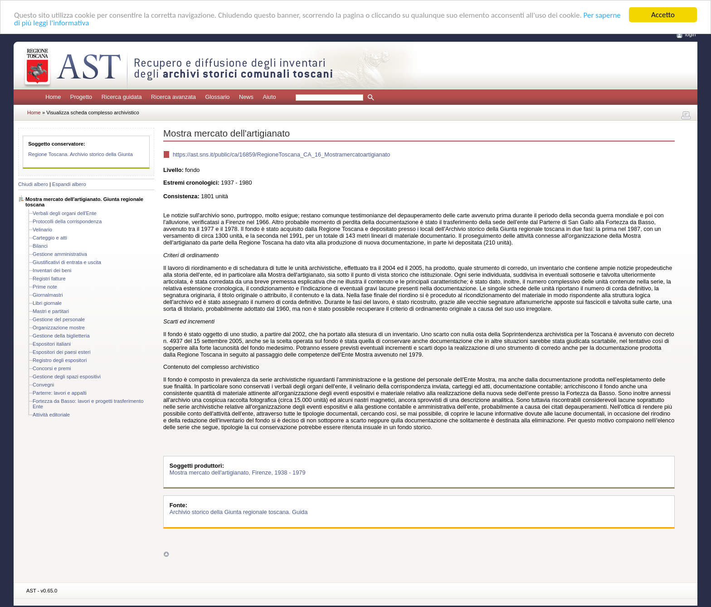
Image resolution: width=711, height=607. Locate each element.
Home (53, 96)
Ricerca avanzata (173, 96)
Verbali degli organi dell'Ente (65, 213)
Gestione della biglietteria (61, 335)
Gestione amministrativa (60, 254)
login (690, 34)
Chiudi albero (33, 184)
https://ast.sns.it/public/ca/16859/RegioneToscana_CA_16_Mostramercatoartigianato (281, 154)
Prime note (45, 286)
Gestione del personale (59, 319)
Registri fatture (49, 278)
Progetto (81, 96)
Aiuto (269, 96)
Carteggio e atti (50, 237)
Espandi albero (69, 184)
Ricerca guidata (122, 96)
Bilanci (40, 246)
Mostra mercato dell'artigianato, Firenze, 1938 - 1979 (238, 472)
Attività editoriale (51, 414)
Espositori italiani (52, 344)
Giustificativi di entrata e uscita (67, 262)
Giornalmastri (48, 295)
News (246, 96)
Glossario (217, 96)
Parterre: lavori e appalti (60, 393)
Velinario (42, 229)
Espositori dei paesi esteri (61, 352)
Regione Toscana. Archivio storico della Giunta (80, 154)
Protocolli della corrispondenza (67, 221)
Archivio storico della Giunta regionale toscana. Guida (238, 512)
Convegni (43, 384)
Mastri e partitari (51, 311)
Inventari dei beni (52, 270)
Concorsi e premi (52, 368)
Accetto (663, 15)
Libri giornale (47, 303)
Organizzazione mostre (59, 327)
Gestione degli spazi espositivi (67, 376)
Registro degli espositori (60, 360)
